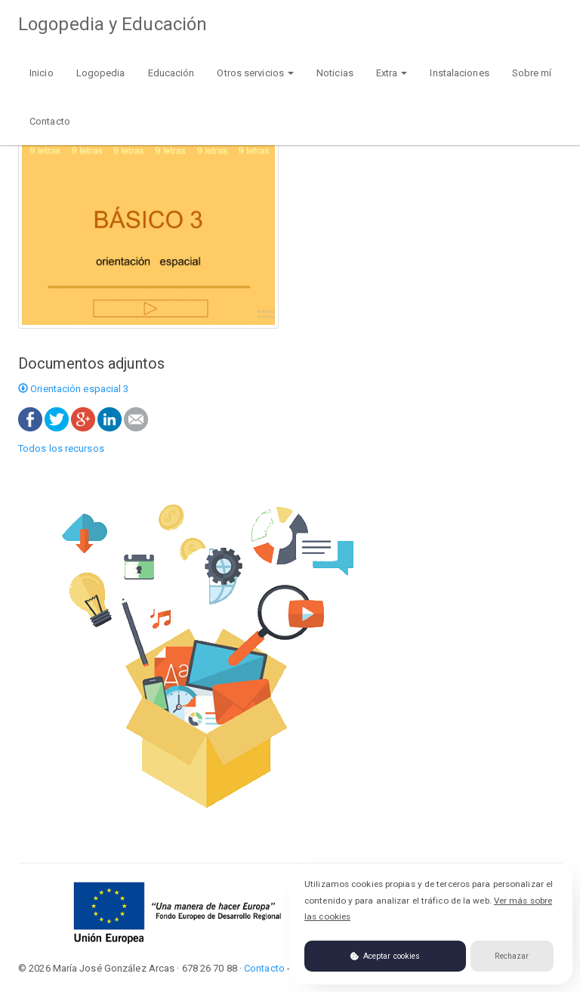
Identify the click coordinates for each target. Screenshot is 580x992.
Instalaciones (459, 73)
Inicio (41, 73)
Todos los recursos (61, 448)
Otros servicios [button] (255, 73)
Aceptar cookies (385, 956)
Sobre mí (532, 73)
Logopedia (100, 73)
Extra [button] (392, 73)
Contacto (49, 121)
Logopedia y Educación (112, 24)
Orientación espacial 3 (73, 388)
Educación (171, 73)
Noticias (334, 73)
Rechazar (512, 956)
